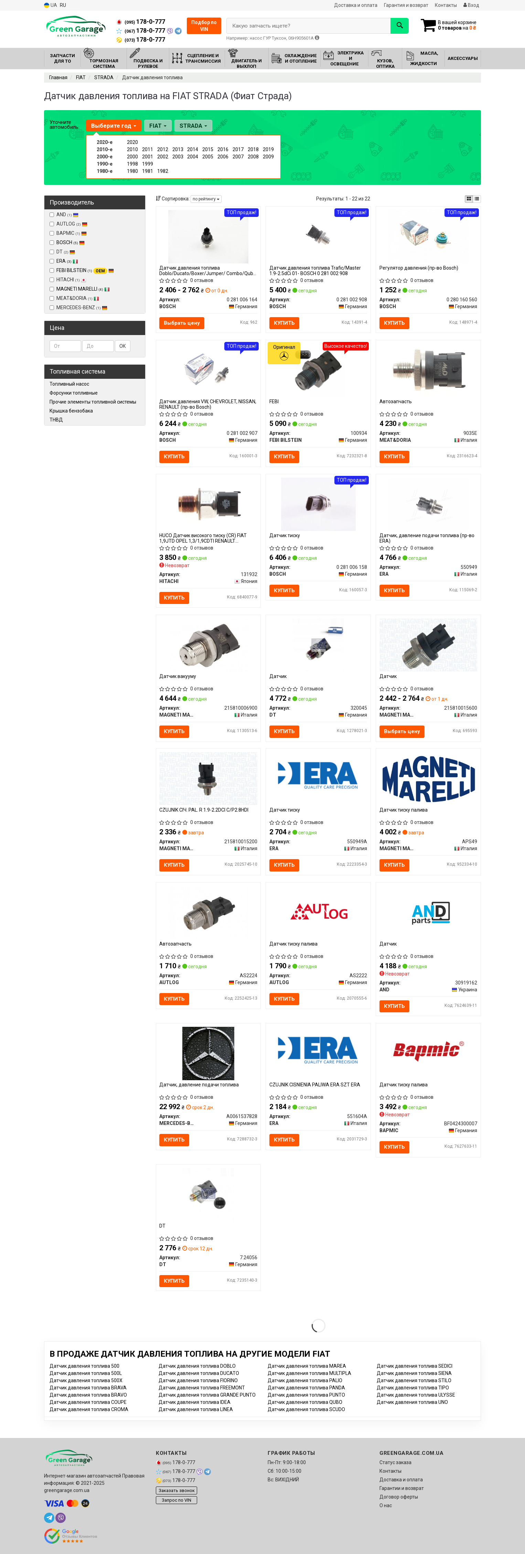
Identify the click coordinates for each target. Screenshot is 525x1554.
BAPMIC (68, 233)
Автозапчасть (395, 401)
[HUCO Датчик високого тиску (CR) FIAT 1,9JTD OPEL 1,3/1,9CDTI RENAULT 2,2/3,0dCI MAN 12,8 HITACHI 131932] (208, 504)
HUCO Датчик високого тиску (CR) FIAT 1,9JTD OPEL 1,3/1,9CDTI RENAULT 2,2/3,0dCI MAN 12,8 (203, 538)
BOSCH (70, 242)
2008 (253, 156)
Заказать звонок (177, 1490)
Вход (471, 5)
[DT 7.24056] (208, 1194)
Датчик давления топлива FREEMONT (202, 1387)
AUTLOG (68, 224)
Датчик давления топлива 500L (86, 1373)
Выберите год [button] (113, 125)
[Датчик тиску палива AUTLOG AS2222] (318, 912)
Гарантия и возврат (406, 5)
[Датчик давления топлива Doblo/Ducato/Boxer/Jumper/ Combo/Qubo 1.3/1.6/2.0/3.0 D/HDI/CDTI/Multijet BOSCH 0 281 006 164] (208, 236)
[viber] (60, 1518)
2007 (238, 156)
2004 (192, 156)
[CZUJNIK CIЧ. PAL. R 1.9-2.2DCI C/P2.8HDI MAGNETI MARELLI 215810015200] (208, 778)
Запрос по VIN (176, 1500)
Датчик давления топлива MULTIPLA (309, 1373)
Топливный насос (69, 384)
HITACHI (68, 279)
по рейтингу (206, 199)
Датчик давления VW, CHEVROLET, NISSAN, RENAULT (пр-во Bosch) (208, 404)
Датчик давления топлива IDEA (195, 1402)
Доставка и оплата (355, 5)
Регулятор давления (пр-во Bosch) (418, 268)
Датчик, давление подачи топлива (199, 1085)
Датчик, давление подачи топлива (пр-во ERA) (426, 538)
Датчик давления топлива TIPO (413, 1387)
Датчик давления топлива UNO (412, 1402)
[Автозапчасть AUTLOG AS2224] (208, 912)
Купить (284, 323)
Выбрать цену (182, 323)
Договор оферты (398, 1497)
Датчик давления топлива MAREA (307, 1366)
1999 (147, 164)
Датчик (278, 676)
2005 (207, 156)
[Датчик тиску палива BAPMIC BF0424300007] (428, 1050)
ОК (122, 346)
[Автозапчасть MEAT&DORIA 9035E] (428, 370)
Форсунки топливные (74, 393)
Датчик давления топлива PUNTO (306, 1395)
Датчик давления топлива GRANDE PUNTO (207, 1395)
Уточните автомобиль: (64, 124)
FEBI (274, 401)
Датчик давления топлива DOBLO (197, 1366)
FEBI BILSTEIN (85, 270)
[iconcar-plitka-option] (469, 199)
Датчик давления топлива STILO (414, 1380)
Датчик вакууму (178, 676)
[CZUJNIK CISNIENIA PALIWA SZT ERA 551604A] (318, 1053)
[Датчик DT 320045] (318, 644)
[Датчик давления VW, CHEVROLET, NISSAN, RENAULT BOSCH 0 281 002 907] (208, 370)
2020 (132, 142)
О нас (385, 1505)
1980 (132, 171)
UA (50, 5)
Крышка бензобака (71, 411)
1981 (147, 171)
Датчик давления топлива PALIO (305, 1380)
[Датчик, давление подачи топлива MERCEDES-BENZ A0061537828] (208, 1053)
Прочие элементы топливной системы (93, 402)
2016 (222, 149)
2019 (268, 149)
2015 (207, 149)
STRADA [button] (193, 125)
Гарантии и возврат (401, 1488)
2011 (147, 149)
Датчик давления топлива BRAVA (88, 1387)
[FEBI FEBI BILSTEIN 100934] (318, 370)
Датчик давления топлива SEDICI (414, 1366)
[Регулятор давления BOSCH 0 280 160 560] (428, 236)
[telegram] (49, 1518)
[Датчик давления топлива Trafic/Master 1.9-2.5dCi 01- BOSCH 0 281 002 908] (318, 236)
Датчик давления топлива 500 (84, 1366)
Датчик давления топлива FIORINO (198, 1380)
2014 (192, 149)
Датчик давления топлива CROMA (89, 1409)
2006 (222, 156)
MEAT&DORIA (74, 298)
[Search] (399, 26)
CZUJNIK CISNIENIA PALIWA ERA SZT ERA (314, 1085)
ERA (67, 261)
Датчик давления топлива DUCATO (199, 1373)
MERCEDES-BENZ (78, 307)
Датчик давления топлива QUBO (305, 1402)
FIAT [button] (158, 125)
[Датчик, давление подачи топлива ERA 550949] (428, 504)
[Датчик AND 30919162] (428, 912)
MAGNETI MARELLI (83, 289)
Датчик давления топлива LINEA (196, 1409)
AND (64, 214)
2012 (162, 149)
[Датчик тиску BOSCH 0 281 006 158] (318, 504)
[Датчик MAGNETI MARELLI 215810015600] (428, 644)
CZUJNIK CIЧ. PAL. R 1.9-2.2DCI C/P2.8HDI (204, 810)
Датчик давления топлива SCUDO (306, 1409)
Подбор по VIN (204, 26)
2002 (162, 156)
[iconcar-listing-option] (477, 199)
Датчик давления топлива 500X (86, 1380)
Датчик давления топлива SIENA (414, 1373)
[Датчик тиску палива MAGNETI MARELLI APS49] (428, 778)
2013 (177, 149)
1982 (162, 171)
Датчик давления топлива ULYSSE (416, 1395)
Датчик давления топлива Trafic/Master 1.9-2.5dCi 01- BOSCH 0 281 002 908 (315, 270)
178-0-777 (140, 21)
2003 (177, 156)
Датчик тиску (284, 535)
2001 (147, 156)
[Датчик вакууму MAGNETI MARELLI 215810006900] (208, 644)
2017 (238, 149)
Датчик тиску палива (403, 810)
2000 (132, 156)
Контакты (446, 5)
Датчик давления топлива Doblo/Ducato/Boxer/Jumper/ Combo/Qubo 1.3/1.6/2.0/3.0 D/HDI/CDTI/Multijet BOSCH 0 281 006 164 (208, 270)
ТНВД (56, 420)
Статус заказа (395, 1462)
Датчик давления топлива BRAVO (88, 1395)
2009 (268, 156)
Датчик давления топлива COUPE (88, 1402)
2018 (253, 149)
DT (62, 251)
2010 (132, 149)
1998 (132, 164)
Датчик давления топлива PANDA (306, 1387)
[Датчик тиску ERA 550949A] (318, 778)
